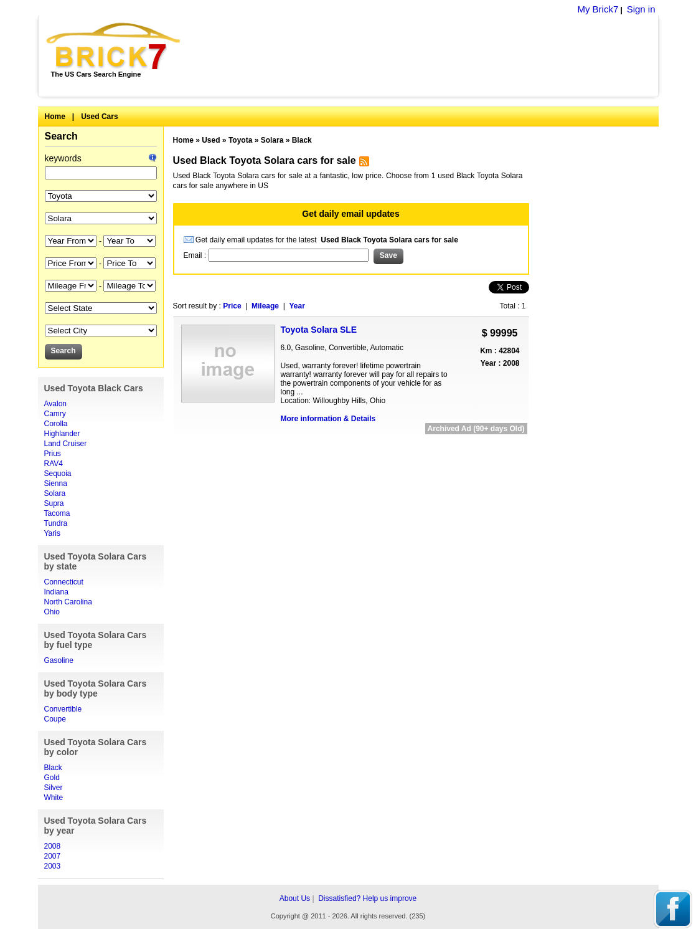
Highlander (62, 433)
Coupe (55, 719)
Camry (55, 413)
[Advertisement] (426, 56)
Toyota (240, 140)
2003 (52, 866)
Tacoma (57, 513)
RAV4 (53, 463)
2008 (52, 846)
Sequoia (58, 473)
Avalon (55, 403)
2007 (52, 856)
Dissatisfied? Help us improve (367, 898)
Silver (53, 787)
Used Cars (99, 116)
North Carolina (68, 602)
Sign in (641, 9)
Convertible (63, 709)
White (53, 797)
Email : (196, 255)
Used (211, 140)
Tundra (56, 523)
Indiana (56, 592)
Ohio (52, 611)
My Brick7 (597, 9)
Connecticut (63, 582)
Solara (55, 493)
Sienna (55, 483)
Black (53, 767)
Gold (52, 777)
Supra (54, 503)
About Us (295, 898)
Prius (52, 453)
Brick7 (114, 46)
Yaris (52, 533)
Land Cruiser (65, 443)
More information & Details (328, 418)
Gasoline (58, 660)
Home (55, 116)
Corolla (56, 423)
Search (61, 136)
